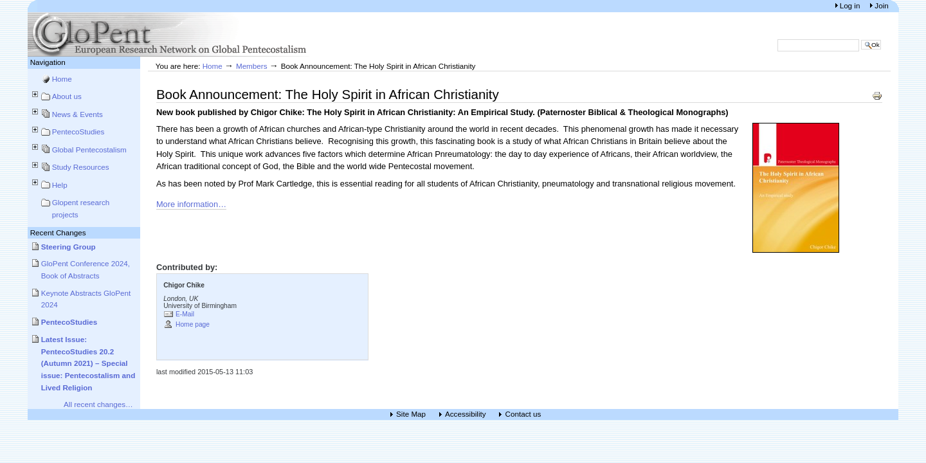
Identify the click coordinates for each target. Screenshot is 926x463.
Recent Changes (58, 232)
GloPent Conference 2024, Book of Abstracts (85, 269)
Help (60, 185)
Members (252, 66)
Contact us (523, 414)
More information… (191, 204)
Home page (193, 324)
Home (62, 79)
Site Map (411, 414)
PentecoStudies (78, 131)
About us (67, 96)
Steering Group (68, 246)
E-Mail (185, 314)
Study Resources (80, 167)
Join (881, 5)
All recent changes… (98, 404)
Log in (851, 5)
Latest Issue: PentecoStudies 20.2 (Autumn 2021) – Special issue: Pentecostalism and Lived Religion (88, 363)
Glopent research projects (81, 208)
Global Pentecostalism (89, 149)
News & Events (77, 114)
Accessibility (465, 414)
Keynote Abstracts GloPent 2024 (86, 299)
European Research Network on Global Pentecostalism (169, 34)
